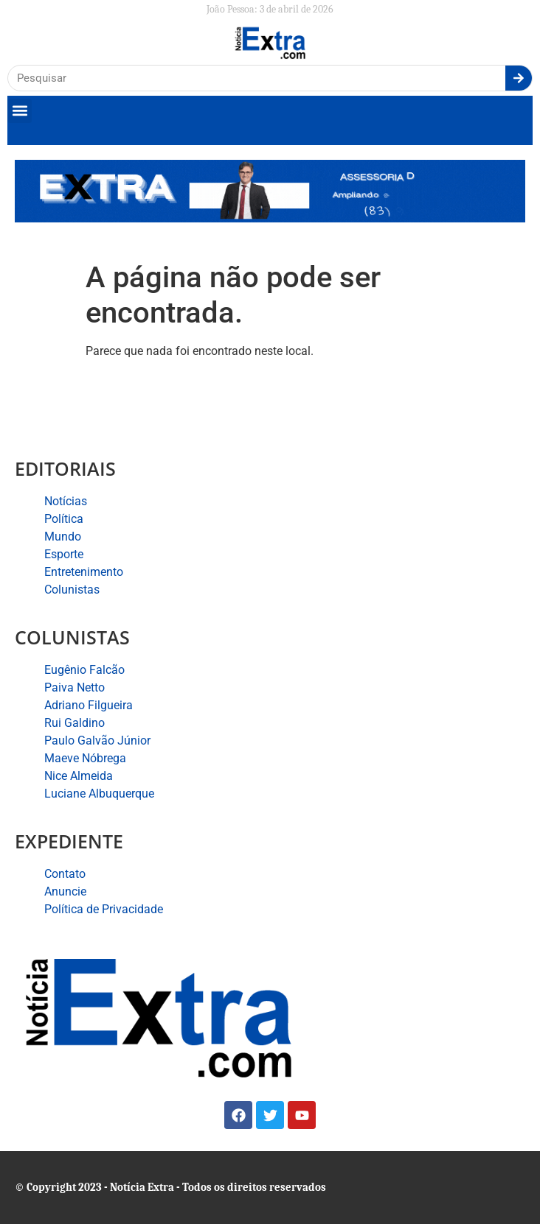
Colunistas (72, 590)
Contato (65, 874)
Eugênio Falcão (84, 670)
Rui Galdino (74, 723)
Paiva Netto (74, 687)
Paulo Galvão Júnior (97, 741)
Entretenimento (83, 572)
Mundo (62, 537)
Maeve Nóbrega (85, 758)
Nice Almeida (78, 776)
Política (63, 519)
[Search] (518, 78)
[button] (19, 111)
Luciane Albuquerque (99, 794)
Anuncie (65, 891)
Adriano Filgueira (88, 705)
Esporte (63, 554)
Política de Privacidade (103, 909)
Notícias (65, 501)
